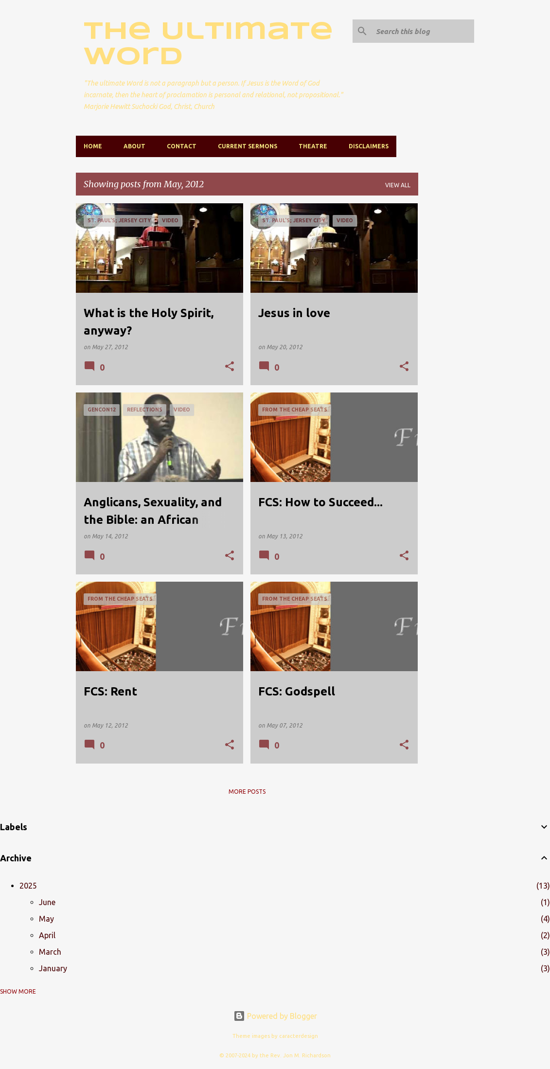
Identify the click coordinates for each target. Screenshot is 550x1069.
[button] (229, 367)
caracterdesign (298, 1036)
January (53, 968)
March (50, 951)
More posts (247, 791)
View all (397, 185)
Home (93, 146)
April (47, 935)
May (46, 918)
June (47, 902)
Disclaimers (369, 146)
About (134, 146)
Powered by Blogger (275, 1016)
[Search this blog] (423, 31)
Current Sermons (247, 146)
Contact (181, 146)
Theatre (313, 146)
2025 (28, 885)
